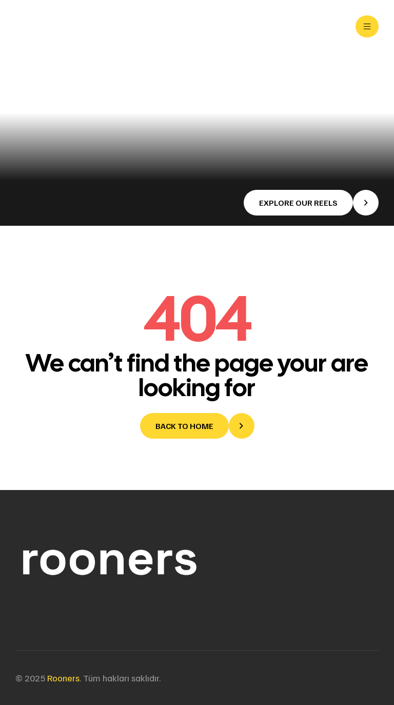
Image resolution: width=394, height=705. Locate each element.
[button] (311, 203)
